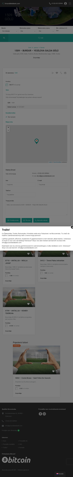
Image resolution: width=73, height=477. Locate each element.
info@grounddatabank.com (11, 242)
